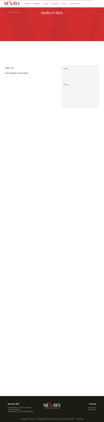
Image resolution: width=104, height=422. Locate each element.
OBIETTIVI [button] (30, 68)
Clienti (64, 3)
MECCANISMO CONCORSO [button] (30, 73)
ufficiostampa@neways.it (26, 411)
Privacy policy (92, 407)
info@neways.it (12, 411)
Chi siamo (27, 3)
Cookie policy (92, 409)
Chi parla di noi (75, 3)
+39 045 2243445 (15, 409)
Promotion (55, 3)
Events (46, 3)
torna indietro (14, 12)
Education (37, 3)
